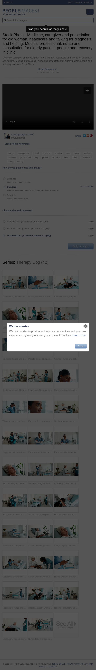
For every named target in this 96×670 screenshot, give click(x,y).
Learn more (79, 335)
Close (81, 346)
